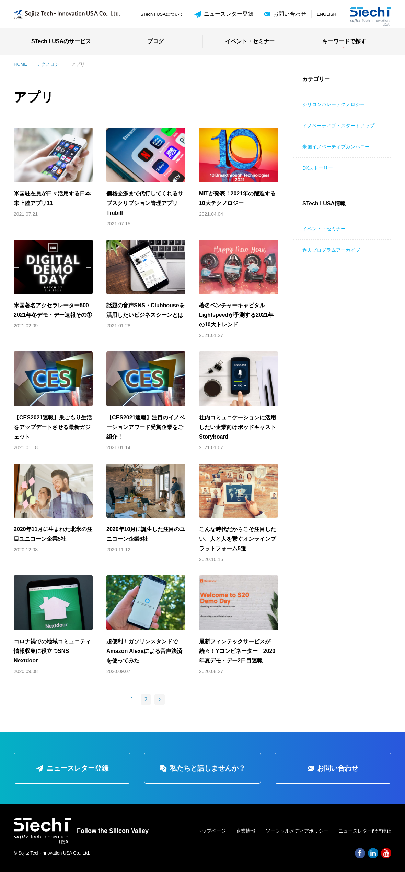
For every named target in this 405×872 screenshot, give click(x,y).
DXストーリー (317, 168)
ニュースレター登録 (223, 14)
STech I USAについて (162, 14)
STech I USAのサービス (61, 41)
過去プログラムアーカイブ (331, 250)
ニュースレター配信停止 (364, 831)
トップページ (211, 831)
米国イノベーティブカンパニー (336, 147)
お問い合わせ (289, 14)
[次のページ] (159, 699)
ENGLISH (326, 14)
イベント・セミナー (250, 41)
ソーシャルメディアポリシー (297, 831)
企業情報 (245, 831)
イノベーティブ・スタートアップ (338, 125)
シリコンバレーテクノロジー (333, 104)
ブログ (155, 41)
